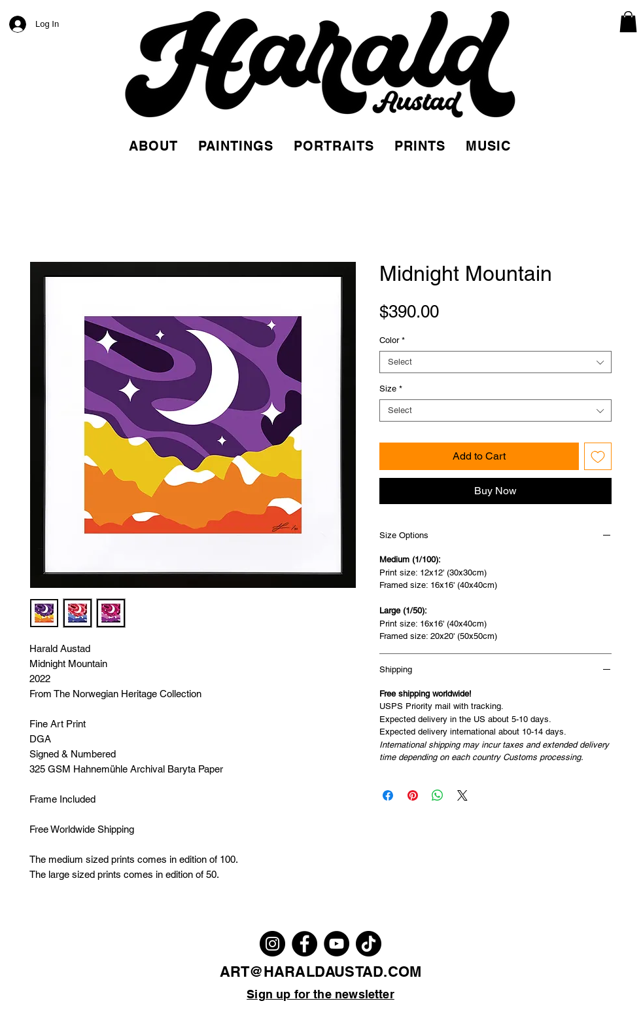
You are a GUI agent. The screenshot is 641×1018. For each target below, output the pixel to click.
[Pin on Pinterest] (413, 795)
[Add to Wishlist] (598, 456)
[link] (628, 21)
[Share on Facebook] (388, 795)
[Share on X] (462, 795)
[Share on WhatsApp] (437, 795)
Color (392, 340)
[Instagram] (272, 943)
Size (390, 388)
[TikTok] (368, 943)
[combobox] (495, 362)
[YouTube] (336, 943)
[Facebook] (304, 943)
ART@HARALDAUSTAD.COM (320, 971)
